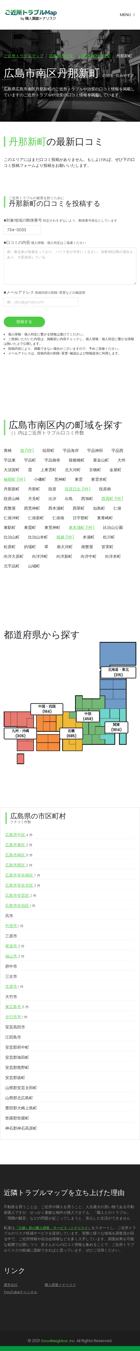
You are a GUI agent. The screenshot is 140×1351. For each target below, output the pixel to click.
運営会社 (11, 1284)
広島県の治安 (61, 56)
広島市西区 (19, 865)
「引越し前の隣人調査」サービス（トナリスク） (53, 1227)
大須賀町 (12, 470)
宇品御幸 (52, 460)
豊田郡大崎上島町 (21, 1108)
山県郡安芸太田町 (21, 1088)
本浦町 (89, 537)
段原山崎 (12, 499)
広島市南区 (19, 855)
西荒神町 (32, 508)
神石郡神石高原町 (21, 1128)
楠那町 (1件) (15, 479)
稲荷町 (48, 450)
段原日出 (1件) (78, 489)
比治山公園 (113, 527)
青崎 (8, 450)
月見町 (34, 499)
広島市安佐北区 (22, 885)
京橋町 (95, 470)
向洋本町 (113, 556)
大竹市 (11, 997)
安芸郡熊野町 (17, 1067)
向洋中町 (89, 556)
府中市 (11, 966)
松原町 (10, 547)
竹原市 (14, 926)
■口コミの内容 (45, 242)
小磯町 (40, 479)
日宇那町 (81, 518)
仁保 (117, 508)
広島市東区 (19, 845)
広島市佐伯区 (20, 906)
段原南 (105, 489)
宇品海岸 (71, 450)
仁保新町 (36, 518)
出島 (69, 499)
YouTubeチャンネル (20, 1292)
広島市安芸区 (20, 896)
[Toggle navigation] (127, 14)
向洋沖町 (40, 556)
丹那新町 (12, 489)
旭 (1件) (27, 450)
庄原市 (14, 987)
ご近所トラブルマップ (23, 56)
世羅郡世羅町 (17, 1118)
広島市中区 (19, 835)
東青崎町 (105, 518)
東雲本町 (99, 479)
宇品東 (10, 460)
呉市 (9, 916)
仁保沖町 (12, 518)
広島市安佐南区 (22, 875)
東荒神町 (52, 527)
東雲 (79, 479)
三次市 (11, 976)
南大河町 (65, 547)
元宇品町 (12, 566)
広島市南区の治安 (94, 56)
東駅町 (10, 527)
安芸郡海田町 (17, 1057)
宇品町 (30, 460)
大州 (121, 460)
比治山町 (12, 537)
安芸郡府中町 (17, 1047)
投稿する (24, 322)
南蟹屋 (87, 547)
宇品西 (117, 450)
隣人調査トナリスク (60, 1284)
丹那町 (34, 489)
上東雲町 (48, 470)
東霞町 (30, 527)
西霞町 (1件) (112, 499)
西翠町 (79, 508)
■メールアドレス (44, 292)
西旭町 (87, 499)
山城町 (34, 566)
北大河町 (73, 470)
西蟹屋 (10, 508)
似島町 (99, 508)
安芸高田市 (15, 1027)
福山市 (15, 956)
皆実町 (107, 547)
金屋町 (115, 470)
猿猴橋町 (77, 460)
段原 (52, 489)
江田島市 (13, 1037)
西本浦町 (56, 508)
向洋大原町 (14, 556)
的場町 (30, 547)
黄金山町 (101, 460)
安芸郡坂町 (15, 1078)
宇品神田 (95, 450)
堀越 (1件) (65, 537)
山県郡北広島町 (19, 1098)
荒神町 (60, 479)
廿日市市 (16, 1017)
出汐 (52, 499)
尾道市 (15, 946)
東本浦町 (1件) (82, 527)
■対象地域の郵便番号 (60, 220)
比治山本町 (38, 537)
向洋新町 (64, 556)
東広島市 (17, 1007)
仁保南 (58, 518)
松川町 (109, 537)
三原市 (11, 936)
